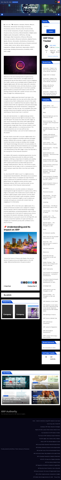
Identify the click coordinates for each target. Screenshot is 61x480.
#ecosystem (15, 35)
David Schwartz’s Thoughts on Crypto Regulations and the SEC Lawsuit (50, 178)
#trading (13, 49)
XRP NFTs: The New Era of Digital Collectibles (50, 459)
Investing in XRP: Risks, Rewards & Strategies (50, 426)
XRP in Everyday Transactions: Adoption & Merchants (48, 456)
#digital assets (8, 35)
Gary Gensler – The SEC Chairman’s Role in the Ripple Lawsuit (49, 197)
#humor (10, 41)
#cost (22, 28)
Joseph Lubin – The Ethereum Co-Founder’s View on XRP (49, 217)
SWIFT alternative (48, 269)
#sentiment (19, 47)
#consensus (27, 26)
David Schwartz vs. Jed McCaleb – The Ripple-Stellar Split (49, 171)
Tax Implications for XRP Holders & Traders (50, 432)
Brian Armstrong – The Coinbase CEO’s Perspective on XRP (50, 123)
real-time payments (48, 248)
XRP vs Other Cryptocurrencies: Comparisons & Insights (48, 474)
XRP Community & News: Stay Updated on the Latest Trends (47, 453)
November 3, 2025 (38, 401)
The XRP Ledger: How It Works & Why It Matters (49, 438)
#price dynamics (25, 45)
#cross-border (29, 28)
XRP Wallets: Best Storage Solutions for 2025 (43, 477)
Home (34, 420)
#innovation (16, 41)
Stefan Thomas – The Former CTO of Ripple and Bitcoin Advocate (50, 264)
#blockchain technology (17, 26)
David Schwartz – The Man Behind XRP (50, 148)
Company (7, 314)
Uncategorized (47, 286)
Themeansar (26, 449)
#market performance (20, 43)
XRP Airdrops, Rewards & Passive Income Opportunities (48, 447)
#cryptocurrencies (29, 31)
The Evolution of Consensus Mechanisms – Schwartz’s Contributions (50, 274)
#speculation (26, 47)
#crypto (21, 31)
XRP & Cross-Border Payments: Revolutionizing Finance (48, 444)
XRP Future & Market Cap (50, 318)
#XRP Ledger (7, 51)
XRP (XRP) (53, 45)
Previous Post (32, 286)
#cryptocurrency (8, 33)
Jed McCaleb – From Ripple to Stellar (50, 211)
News (44, 229)
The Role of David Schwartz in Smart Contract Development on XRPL (50, 281)
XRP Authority (30, 7)
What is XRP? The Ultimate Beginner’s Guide (50, 441)
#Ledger (6, 43)
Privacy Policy (57, 477)
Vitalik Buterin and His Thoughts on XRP (49, 290)
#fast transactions (16, 37)
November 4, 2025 (9, 401)
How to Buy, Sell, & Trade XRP (53, 423)
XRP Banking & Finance (49, 314)
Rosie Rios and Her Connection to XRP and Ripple (49, 257)
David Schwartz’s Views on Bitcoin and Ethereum (50, 184)
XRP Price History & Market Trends (52, 462)
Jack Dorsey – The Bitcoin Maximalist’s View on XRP (50, 206)
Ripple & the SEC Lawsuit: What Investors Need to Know (47, 429)
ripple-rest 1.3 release (49, 75)
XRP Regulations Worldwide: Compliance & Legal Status (48, 465)
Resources (46, 252)
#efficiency (22, 35)
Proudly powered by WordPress (8, 449)
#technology (7, 49)
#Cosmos (18, 28)
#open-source (12, 45)
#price (18, 45)
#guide (5, 41)
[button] (56, 14)
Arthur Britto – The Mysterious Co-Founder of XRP (50, 107)
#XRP (31, 49)
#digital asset (32, 33)
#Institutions (23, 41)
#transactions (20, 49)
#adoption (16, 24)
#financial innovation (9, 39)
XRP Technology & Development (48, 331)
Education (46, 188)
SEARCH (51, 31)
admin (8, 295)
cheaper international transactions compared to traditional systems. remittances (50, 137)
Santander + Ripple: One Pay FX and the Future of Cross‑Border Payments (50, 70)
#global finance (32, 39)
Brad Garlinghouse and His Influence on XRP (50, 116)
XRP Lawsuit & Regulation (50, 327)
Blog (44, 112)
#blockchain (7, 26)
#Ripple (13, 47)
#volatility (27, 49)
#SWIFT (32, 47)
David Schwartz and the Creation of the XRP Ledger (50, 160)
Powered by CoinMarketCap (53, 56)
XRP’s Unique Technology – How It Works (50, 336)
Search (45, 21)
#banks (27, 24)
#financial (29, 37)
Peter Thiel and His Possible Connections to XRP (50, 237)
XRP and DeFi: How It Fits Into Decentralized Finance (48, 450)
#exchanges (7, 37)
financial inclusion (48, 192)
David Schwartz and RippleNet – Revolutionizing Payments (50, 154)
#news (6, 45)
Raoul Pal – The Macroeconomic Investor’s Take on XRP (50, 243)
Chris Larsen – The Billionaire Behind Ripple (50, 143)
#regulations (7, 47)
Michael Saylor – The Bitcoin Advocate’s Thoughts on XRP (49, 224)
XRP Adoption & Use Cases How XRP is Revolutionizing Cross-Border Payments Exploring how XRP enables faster (50, 308)
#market (11, 43)
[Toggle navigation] (29, 15)
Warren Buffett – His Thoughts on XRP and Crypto (49, 296)
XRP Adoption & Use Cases (50, 301)
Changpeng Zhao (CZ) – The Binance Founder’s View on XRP (50, 129)
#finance (23, 37)
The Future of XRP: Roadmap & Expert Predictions (49, 435)
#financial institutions (21, 39)
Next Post (7, 286)
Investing (45, 202)
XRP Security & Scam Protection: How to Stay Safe (49, 468)
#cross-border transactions (11, 31)
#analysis (21, 24)
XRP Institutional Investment (47, 322)
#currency (16, 33)
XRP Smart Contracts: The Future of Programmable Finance (47, 471)
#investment (30, 41)
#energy (28, 35)
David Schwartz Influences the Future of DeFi (50, 165)
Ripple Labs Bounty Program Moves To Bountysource (48, 87)
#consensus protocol (9, 28)
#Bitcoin (32, 24)
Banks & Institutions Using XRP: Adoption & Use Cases (48, 420)
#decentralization (24, 33)
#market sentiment (31, 43)
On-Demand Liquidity (49, 233)
